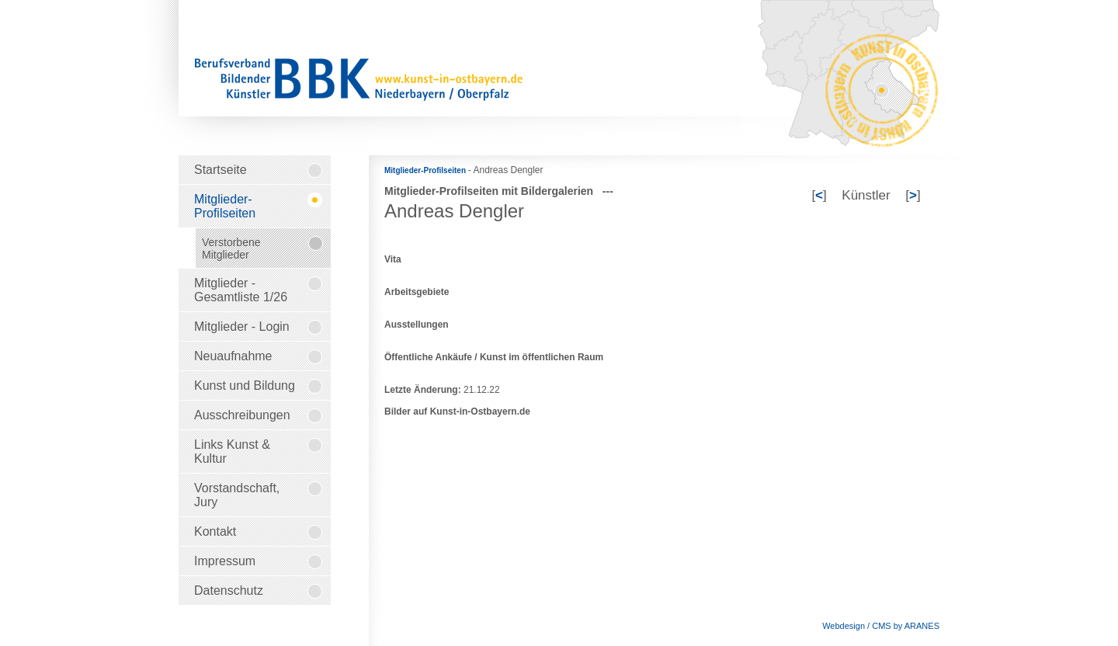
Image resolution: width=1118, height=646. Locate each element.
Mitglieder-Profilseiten (426, 170)
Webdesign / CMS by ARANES (880, 625)
